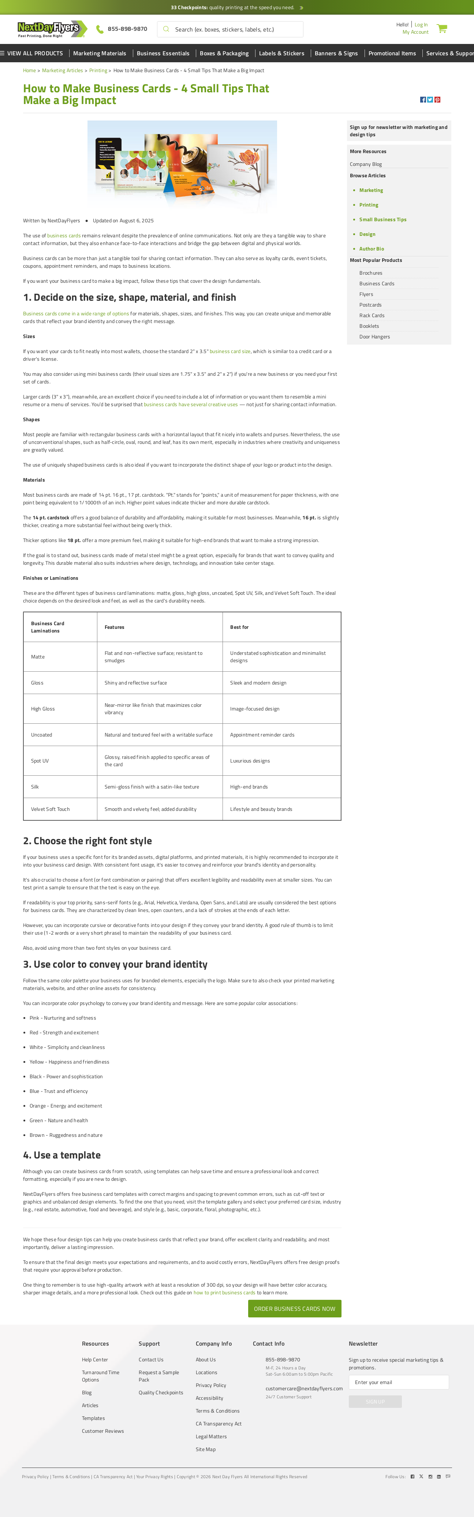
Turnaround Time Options (101, 1376)
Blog (87, 1392)
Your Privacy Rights (154, 1476)
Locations (206, 1372)
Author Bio (371, 248)
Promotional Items (392, 53)
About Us (206, 1359)
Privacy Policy (211, 1385)
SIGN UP (375, 1401)
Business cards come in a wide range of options (76, 313)
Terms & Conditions (218, 1410)
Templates (93, 1418)
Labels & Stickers (282, 53)
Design (367, 234)
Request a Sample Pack (159, 1376)
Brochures (370, 273)
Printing (98, 70)
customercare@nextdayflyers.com (304, 1388)
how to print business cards (225, 1292)
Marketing (371, 190)
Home (29, 70)
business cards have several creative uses (191, 404)
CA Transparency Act (219, 1423)
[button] (166, 29)
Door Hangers (374, 336)
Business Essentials (163, 53)
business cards (64, 235)
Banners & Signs (336, 53)
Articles (90, 1405)
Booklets (369, 326)
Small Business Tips (383, 219)
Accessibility (209, 1398)
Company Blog (366, 164)
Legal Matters (211, 1436)
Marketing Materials (100, 53)
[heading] (151, 93)
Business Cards (377, 283)
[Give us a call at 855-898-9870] (122, 29)
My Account (416, 32)
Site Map (206, 1449)
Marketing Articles (62, 70)
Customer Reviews (103, 1431)
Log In (421, 24)
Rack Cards (372, 315)
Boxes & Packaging (224, 53)
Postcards (370, 304)
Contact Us (151, 1359)
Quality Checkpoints (161, 1392)
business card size (230, 351)
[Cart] (442, 28)
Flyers (366, 294)
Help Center (95, 1359)
